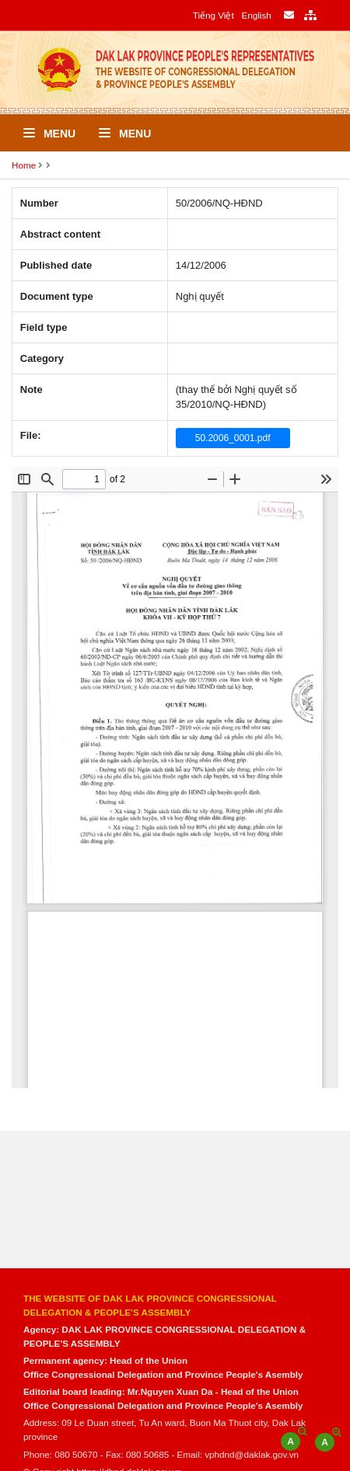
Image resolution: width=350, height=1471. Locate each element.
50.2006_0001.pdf (233, 438)
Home (24, 165)
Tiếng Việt (213, 15)
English (256, 15)
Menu (49, 133)
